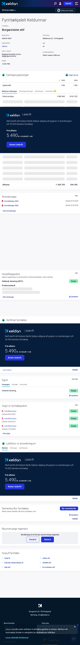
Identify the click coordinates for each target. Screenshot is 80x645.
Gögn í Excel (71, 74)
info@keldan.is (43, 615)
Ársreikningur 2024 (10, 201)
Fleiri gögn (6, 433)
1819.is (4, 46)
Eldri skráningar (8, 297)
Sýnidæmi (73, 297)
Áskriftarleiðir (9, 623)
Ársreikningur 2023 (10, 205)
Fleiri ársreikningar (9, 211)
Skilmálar (45, 623)
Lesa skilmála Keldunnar (17, 637)
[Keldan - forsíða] (10, 3)
